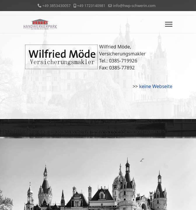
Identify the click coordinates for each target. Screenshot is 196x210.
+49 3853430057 (56, 5)
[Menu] (168, 24)
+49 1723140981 (91, 5)
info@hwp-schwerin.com (134, 5)
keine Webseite (155, 86)
